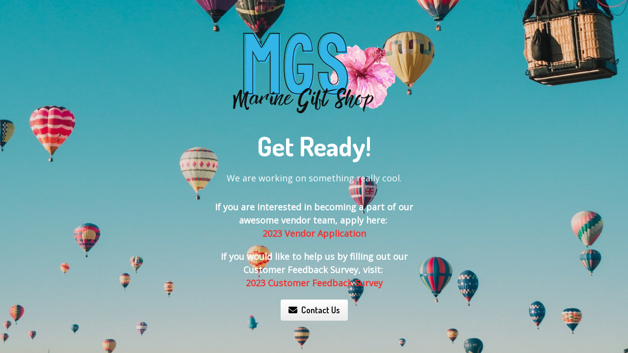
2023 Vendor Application (314, 233)
